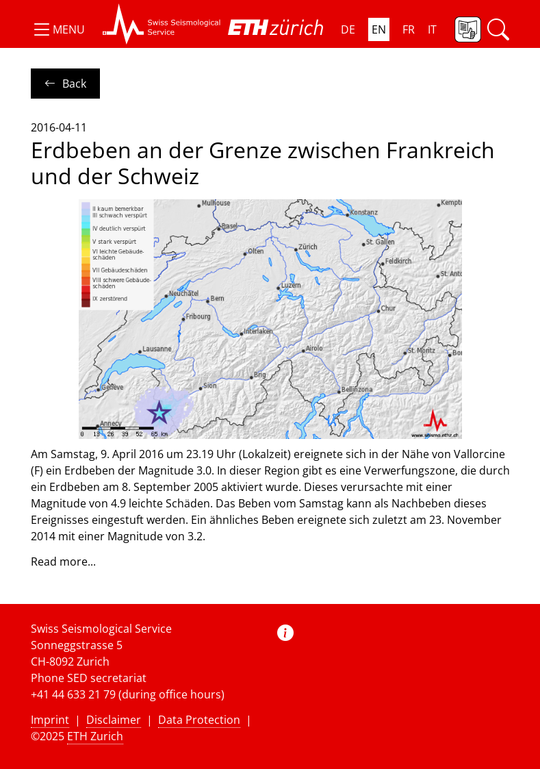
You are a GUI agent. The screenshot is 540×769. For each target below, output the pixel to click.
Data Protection (199, 719)
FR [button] (408, 29)
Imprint (50, 719)
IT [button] (432, 29)
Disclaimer (113, 719)
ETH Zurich (95, 736)
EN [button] (379, 29)
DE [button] (348, 29)
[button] (58, 29)
